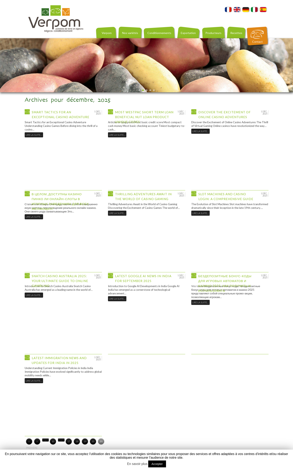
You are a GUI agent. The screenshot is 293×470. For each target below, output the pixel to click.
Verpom (107, 33)
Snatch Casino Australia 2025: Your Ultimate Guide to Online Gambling (60, 281)
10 (53, 441)
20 (93, 441)
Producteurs (213, 33)
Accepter (157, 464)
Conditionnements (159, 33)
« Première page (29, 442)
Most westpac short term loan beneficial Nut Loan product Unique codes (144, 117)
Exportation (188, 33)
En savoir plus (137, 464)
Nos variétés (130, 33)
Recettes (236, 33)
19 (85, 441)
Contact (257, 41)
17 (68, 441)
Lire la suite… (34, 134)
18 (76, 441)
